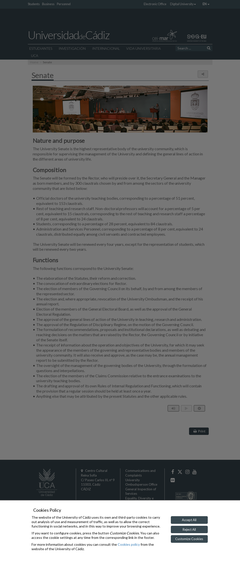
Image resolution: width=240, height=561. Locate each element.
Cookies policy (129, 544)
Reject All (189, 529)
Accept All (189, 520)
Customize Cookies (189, 539)
